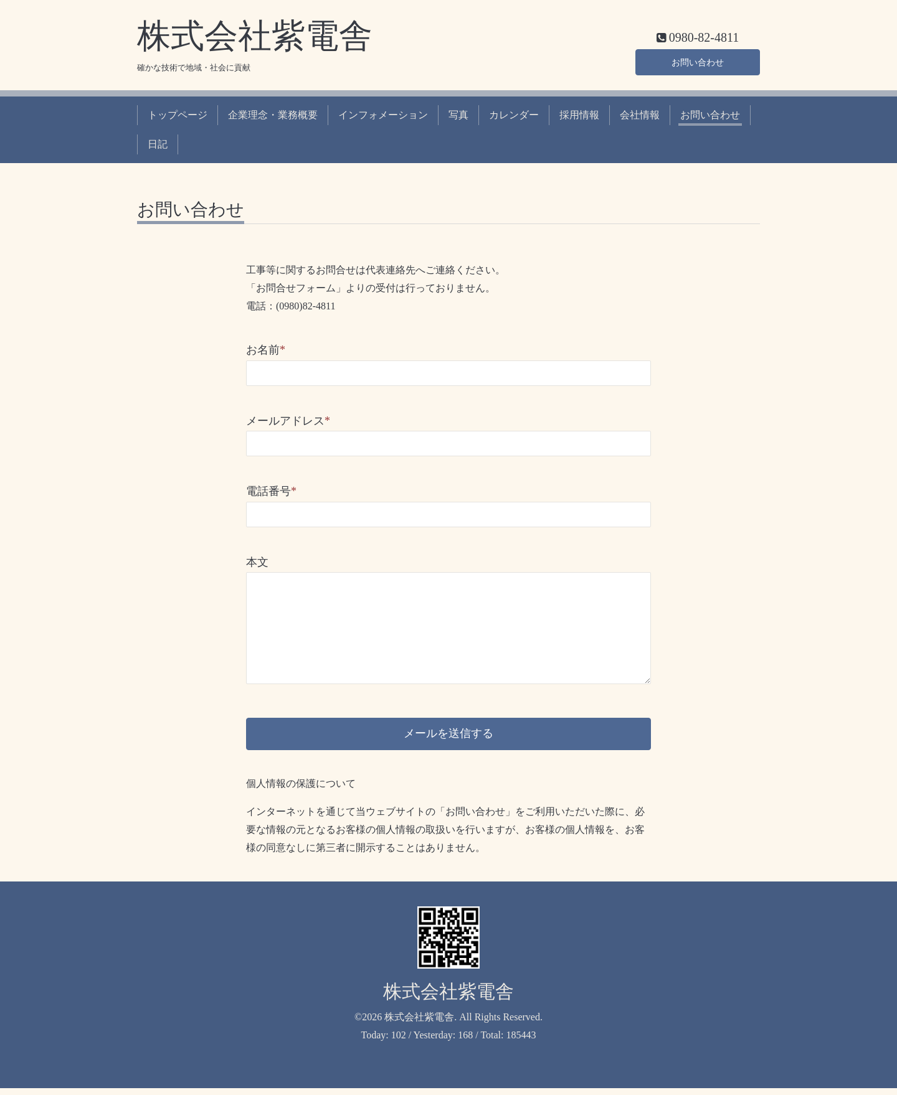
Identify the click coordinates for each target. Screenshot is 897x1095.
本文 (257, 562)
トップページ (177, 115)
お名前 (265, 350)
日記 (158, 144)
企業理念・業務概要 (273, 115)
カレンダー (514, 115)
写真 (458, 115)
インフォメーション (383, 115)
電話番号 (271, 491)
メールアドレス (288, 421)
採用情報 (579, 115)
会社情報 (640, 115)
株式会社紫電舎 (255, 36)
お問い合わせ (698, 60)
